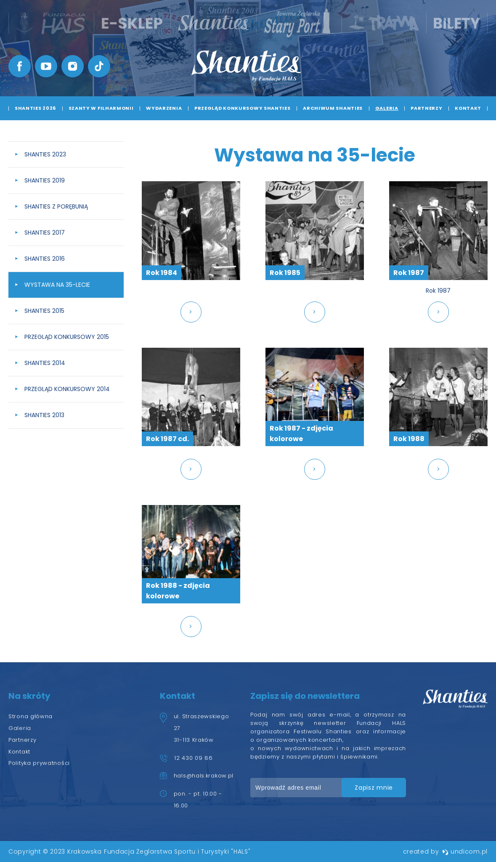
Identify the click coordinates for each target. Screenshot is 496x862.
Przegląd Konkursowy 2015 (66, 337)
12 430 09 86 (193, 758)
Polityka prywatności (39, 763)
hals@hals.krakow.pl (203, 776)
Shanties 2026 (35, 108)
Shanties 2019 (44, 180)
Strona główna (30, 716)
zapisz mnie (374, 787)
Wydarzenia (164, 108)
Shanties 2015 (44, 311)
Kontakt (468, 108)
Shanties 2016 (44, 258)
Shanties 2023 (45, 154)
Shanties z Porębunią (56, 206)
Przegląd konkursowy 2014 (67, 389)
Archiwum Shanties (333, 108)
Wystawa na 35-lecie (57, 284)
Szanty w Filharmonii (101, 108)
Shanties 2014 (44, 363)
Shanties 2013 (44, 415)
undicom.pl (465, 851)
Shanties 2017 (44, 232)
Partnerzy (426, 108)
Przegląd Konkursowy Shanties (242, 108)
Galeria (386, 108)
